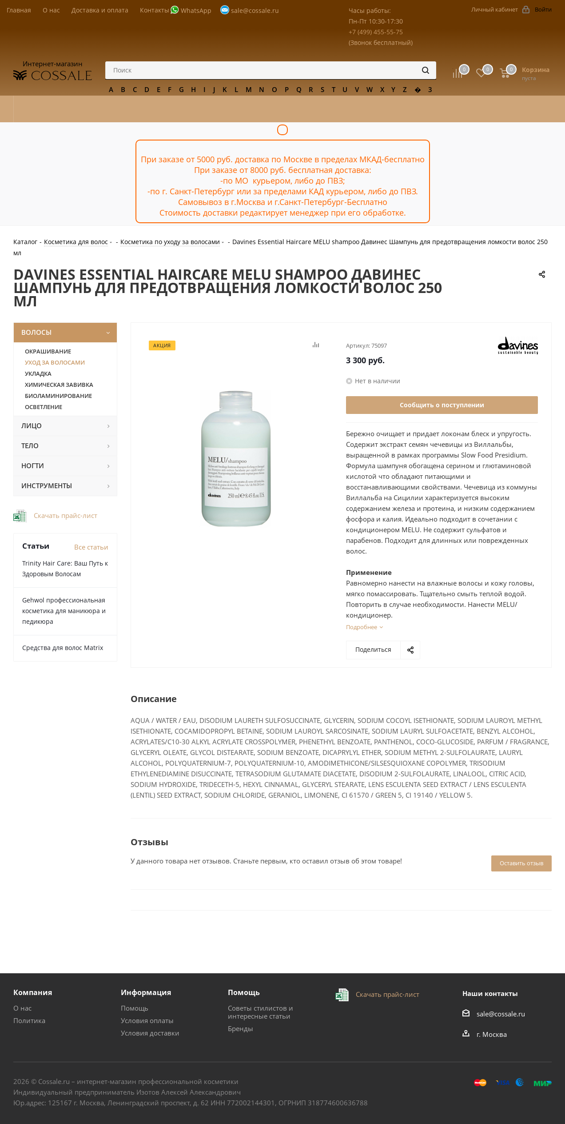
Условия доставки (150, 1032)
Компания (32, 992)
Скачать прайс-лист (64, 515)
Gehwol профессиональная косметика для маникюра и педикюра (64, 611)
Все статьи (91, 546)
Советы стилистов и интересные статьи (260, 1012)
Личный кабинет (494, 9)
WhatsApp (196, 10)
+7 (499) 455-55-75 (376, 32)
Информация (146, 992)
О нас (22, 1008)
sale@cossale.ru (255, 10)
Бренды (240, 1028)
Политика (29, 1020)
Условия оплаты (147, 1020)
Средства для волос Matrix (62, 647)
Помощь (134, 1008)
